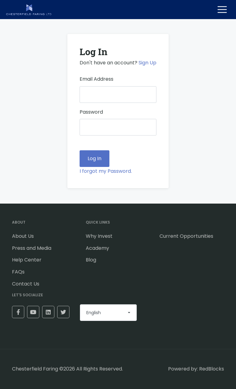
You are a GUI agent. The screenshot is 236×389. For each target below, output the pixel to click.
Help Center (26, 259)
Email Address (96, 79)
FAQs (18, 271)
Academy (97, 248)
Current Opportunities (186, 236)
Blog (91, 259)
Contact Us (25, 283)
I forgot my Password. (106, 171)
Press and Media (31, 248)
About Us (23, 236)
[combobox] (108, 312)
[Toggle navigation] (222, 9)
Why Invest (99, 236)
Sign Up (147, 62)
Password (91, 111)
